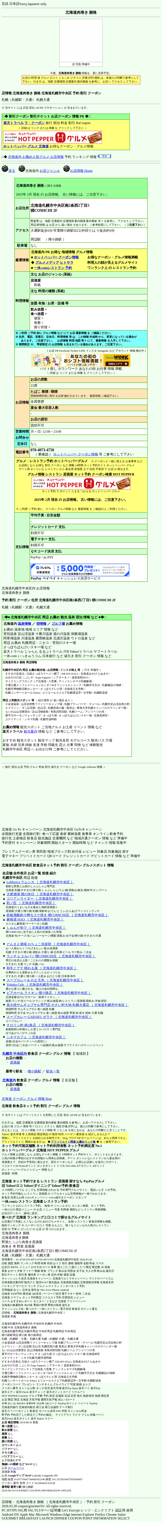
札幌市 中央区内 (14, 1053)
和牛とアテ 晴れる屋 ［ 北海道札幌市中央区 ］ (42, 968)
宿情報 (41, 623)
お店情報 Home (78, 171)
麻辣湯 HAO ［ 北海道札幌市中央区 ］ (36, 919)
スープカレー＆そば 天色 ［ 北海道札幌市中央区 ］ (45, 980)
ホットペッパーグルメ (15, 1169)
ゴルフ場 (58, 623)
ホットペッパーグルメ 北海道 (24, 1150)
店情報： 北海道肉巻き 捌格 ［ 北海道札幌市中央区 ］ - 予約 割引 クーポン (58, 1502)
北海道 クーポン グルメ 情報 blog (26, 1099)
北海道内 (9, 1080)
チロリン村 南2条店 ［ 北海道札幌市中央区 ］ (41, 1025)
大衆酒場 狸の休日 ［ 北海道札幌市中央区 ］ (40, 894)
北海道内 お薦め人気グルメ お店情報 (36, 157)
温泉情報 (24, 623)
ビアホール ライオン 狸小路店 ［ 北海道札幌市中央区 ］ (49, 993)
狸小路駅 (34, 1071)
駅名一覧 (53, 1071)
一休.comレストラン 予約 (53, 268)
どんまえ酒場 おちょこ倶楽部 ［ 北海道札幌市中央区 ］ (49, 944)
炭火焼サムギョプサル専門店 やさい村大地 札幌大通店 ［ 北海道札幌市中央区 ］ (68, 1005)
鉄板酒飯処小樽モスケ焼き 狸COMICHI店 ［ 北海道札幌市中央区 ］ (58, 915)
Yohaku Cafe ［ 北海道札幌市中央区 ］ (35, 984)
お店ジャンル (50, 171)
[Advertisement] (28, 795)
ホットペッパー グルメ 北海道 (26, 146)
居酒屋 (15, 1062)
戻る (8, 171)
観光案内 (30, 731)
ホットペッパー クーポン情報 (56, 257)
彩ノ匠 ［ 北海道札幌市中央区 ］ (31, 903)
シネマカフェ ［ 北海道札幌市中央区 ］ (36, 1037)
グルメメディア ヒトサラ (54, 262)
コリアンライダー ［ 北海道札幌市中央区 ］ (40, 898)
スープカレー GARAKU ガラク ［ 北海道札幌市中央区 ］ (50, 1017)
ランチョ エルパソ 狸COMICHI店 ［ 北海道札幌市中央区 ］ (51, 956)
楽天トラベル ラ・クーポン (24, 123)
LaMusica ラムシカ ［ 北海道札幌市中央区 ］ (40, 882)
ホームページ (16, 1467)
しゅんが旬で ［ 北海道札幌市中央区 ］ (36, 927)
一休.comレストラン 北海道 (22, 1201)
